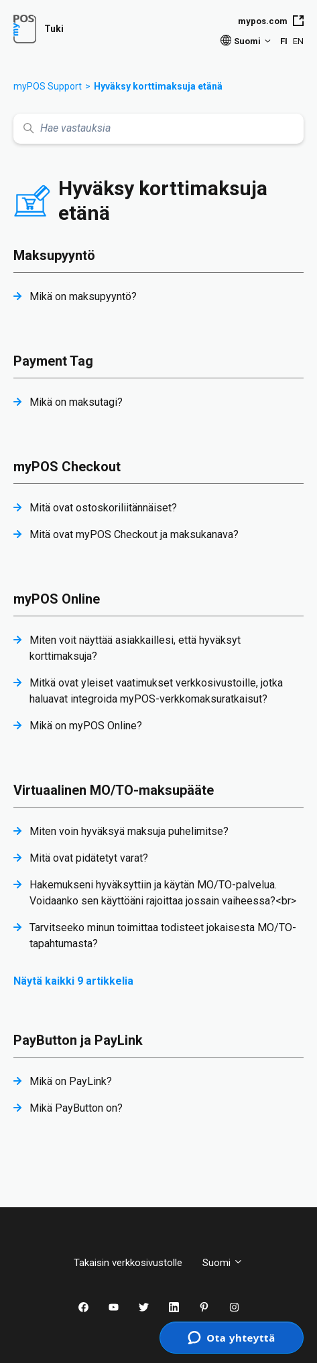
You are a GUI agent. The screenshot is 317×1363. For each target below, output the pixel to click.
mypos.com (271, 20)
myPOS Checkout (67, 467)
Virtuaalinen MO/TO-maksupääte (113, 790)
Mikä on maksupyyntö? (83, 296)
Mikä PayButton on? (76, 1108)
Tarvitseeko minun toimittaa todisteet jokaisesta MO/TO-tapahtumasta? (162, 935)
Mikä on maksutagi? (76, 402)
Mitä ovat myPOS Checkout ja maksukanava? (134, 534)
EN (298, 41)
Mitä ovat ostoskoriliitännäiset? (103, 507)
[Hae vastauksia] (158, 129)
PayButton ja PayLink (78, 1040)
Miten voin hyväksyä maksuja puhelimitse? (129, 831)
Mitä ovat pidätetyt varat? (88, 858)
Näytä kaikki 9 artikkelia (73, 981)
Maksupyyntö (54, 255)
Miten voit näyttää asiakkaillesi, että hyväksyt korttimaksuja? (135, 648)
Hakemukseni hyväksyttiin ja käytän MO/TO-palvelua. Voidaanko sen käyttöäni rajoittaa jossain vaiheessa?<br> (162, 892)
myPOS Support (47, 86)
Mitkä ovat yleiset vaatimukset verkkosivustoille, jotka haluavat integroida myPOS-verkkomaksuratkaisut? (156, 690)
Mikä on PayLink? (70, 1081)
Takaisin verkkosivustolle (128, 1263)
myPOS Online (56, 599)
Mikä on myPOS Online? (85, 725)
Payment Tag (53, 361)
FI (284, 41)
